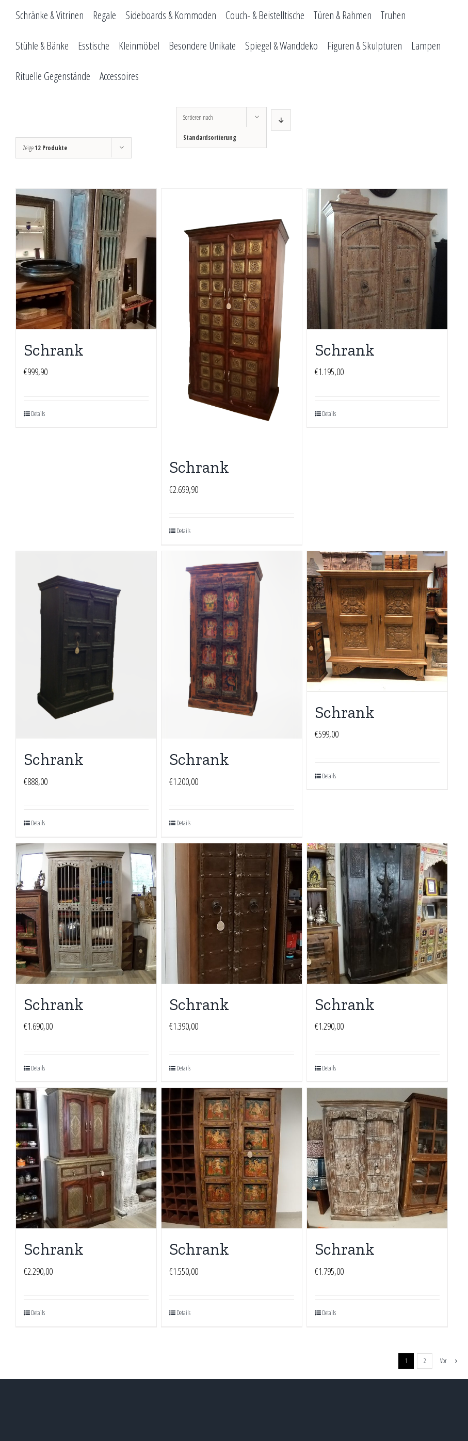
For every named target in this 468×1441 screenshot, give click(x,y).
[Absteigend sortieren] (281, 120)
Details (38, 413)
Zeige (45, 147)
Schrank (54, 350)
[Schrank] (86, 259)
